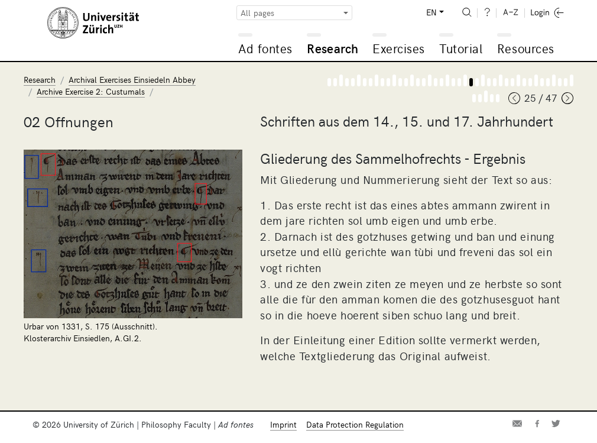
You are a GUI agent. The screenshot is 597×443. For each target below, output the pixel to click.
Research (332, 48)
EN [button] (431, 12)
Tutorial (460, 48)
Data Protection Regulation (355, 424)
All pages (257, 12)
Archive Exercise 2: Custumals (91, 91)
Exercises (398, 48)
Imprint (283, 424)
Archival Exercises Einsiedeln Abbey (132, 79)
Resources (525, 48)
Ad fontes (265, 48)
